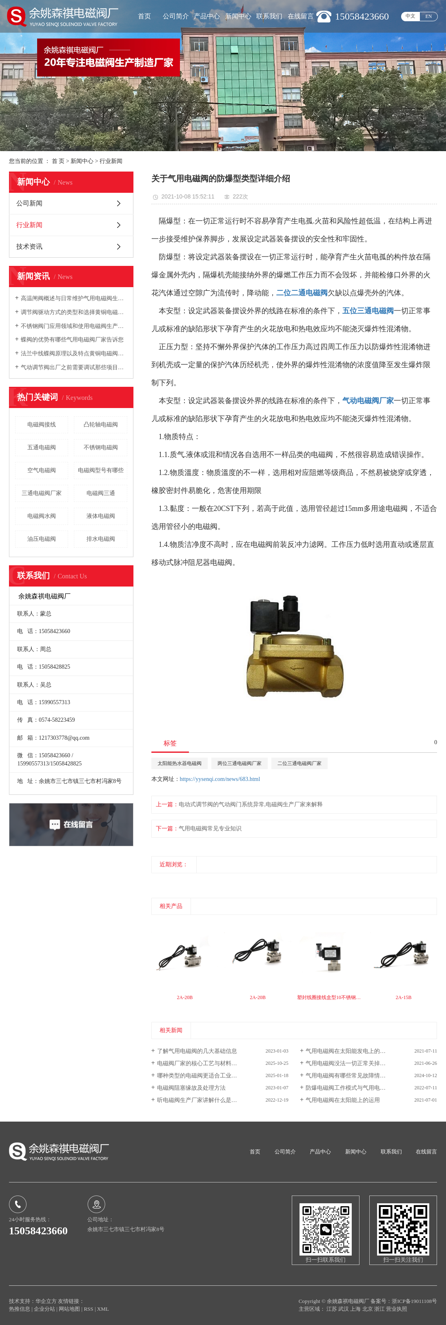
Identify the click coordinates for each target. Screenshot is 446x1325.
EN (429, 16)
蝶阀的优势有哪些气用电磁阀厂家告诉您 (72, 340)
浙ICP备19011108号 (414, 1301)
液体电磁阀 (101, 516)
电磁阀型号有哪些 (101, 470)
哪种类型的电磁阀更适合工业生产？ (203, 1076)
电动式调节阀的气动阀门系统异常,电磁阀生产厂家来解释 (251, 804)
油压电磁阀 (41, 539)
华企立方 (46, 1301)
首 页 (58, 161)
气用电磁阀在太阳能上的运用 (343, 1100)
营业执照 (396, 1309)
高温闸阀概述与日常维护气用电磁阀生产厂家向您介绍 (74, 298)
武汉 (344, 1309)
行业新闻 (111, 161)
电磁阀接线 (41, 425)
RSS (88, 1309)
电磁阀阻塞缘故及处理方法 (191, 1088)
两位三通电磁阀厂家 (239, 763)
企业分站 (44, 1309)
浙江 (380, 1309)
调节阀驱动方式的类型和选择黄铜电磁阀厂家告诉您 (74, 312)
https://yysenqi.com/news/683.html (220, 779)
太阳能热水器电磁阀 (180, 763)
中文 (410, 16)
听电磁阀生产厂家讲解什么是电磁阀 (203, 1100)
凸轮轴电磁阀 (101, 425)
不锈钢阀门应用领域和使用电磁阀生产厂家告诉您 (74, 326)
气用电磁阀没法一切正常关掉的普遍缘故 (357, 1063)
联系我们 (269, 16)
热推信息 (19, 1309)
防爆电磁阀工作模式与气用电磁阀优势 (354, 1088)
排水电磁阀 (101, 539)
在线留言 (301, 16)
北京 (368, 1309)
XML (103, 1309)
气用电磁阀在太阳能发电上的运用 (348, 1051)
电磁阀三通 (101, 493)
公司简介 (176, 16)
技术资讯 (29, 246)
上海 (356, 1309)
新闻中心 (238, 16)
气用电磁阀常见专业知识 (210, 828)
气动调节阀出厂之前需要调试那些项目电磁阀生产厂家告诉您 (74, 367)
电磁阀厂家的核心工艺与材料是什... (202, 1063)
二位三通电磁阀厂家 (299, 763)
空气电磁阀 (41, 470)
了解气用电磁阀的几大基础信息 (197, 1051)
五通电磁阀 (41, 447)
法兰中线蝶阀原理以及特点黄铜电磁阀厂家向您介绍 (74, 353)
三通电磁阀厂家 (42, 493)
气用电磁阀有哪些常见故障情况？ (348, 1076)
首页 (144, 16)
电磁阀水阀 (41, 516)
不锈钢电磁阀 (101, 447)
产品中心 (207, 16)
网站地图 (70, 1309)
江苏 (332, 1309)
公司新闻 (29, 203)
